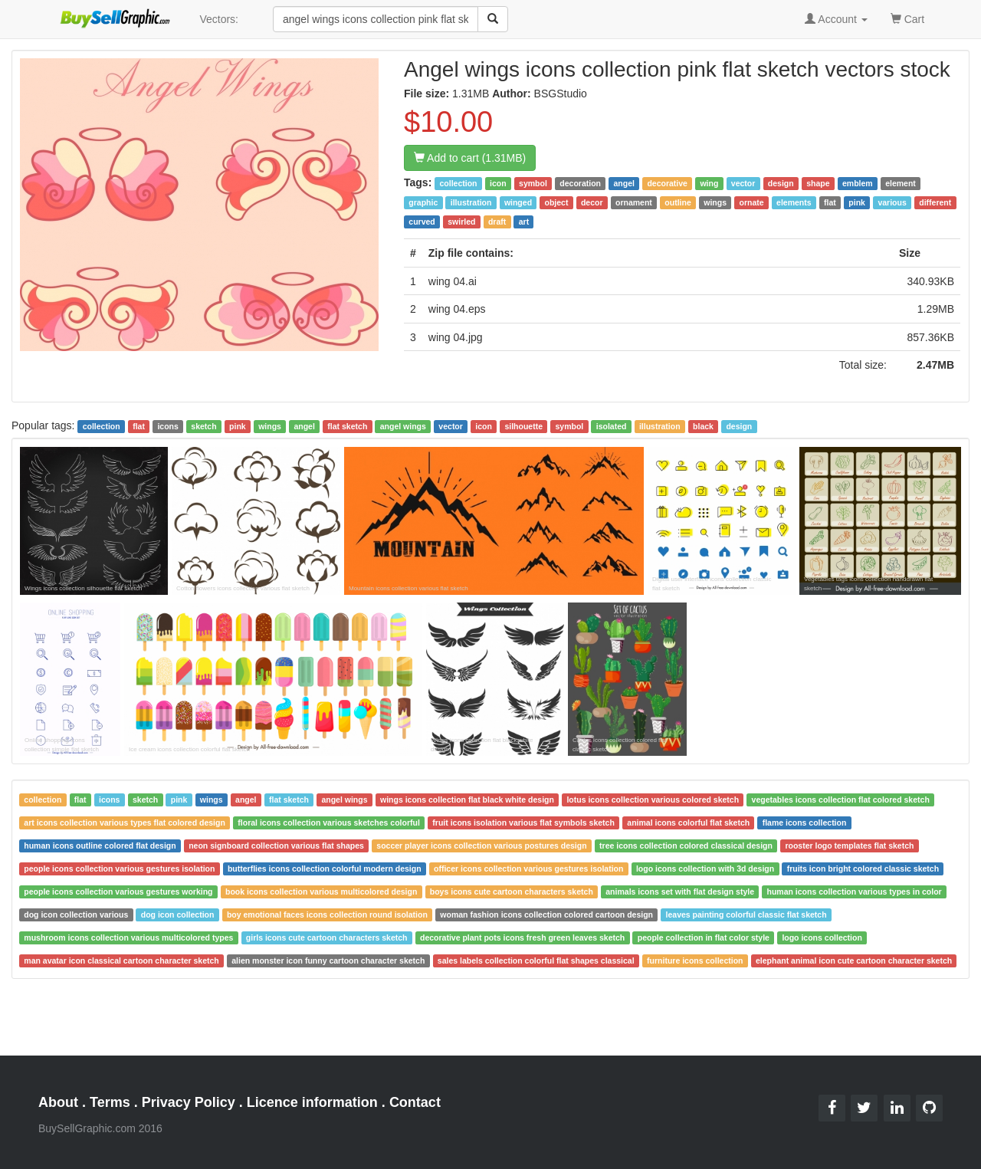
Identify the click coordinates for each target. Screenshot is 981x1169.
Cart (907, 18)
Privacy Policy (188, 1102)
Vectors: (218, 19)
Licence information (312, 1102)
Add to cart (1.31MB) (470, 158)
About (58, 1102)
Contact (415, 1102)
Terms (110, 1102)
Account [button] (836, 19)
